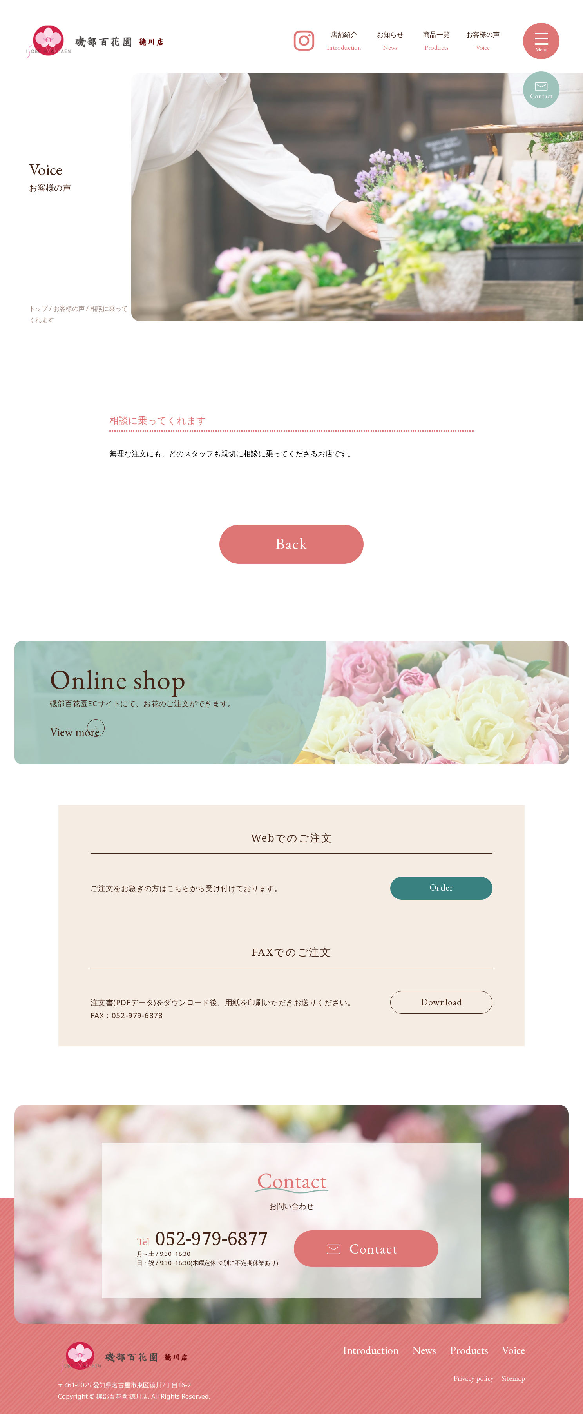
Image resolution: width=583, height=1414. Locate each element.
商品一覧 (436, 40)
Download (441, 1001)
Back (291, 543)
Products (469, 1350)
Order (441, 887)
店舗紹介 (344, 40)
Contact (373, 1248)
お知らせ (390, 40)
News (424, 1350)
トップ (38, 309)
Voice (513, 1350)
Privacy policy (474, 1378)
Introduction (371, 1350)
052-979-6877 (202, 1238)
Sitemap (513, 1378)
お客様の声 (483, 40)
